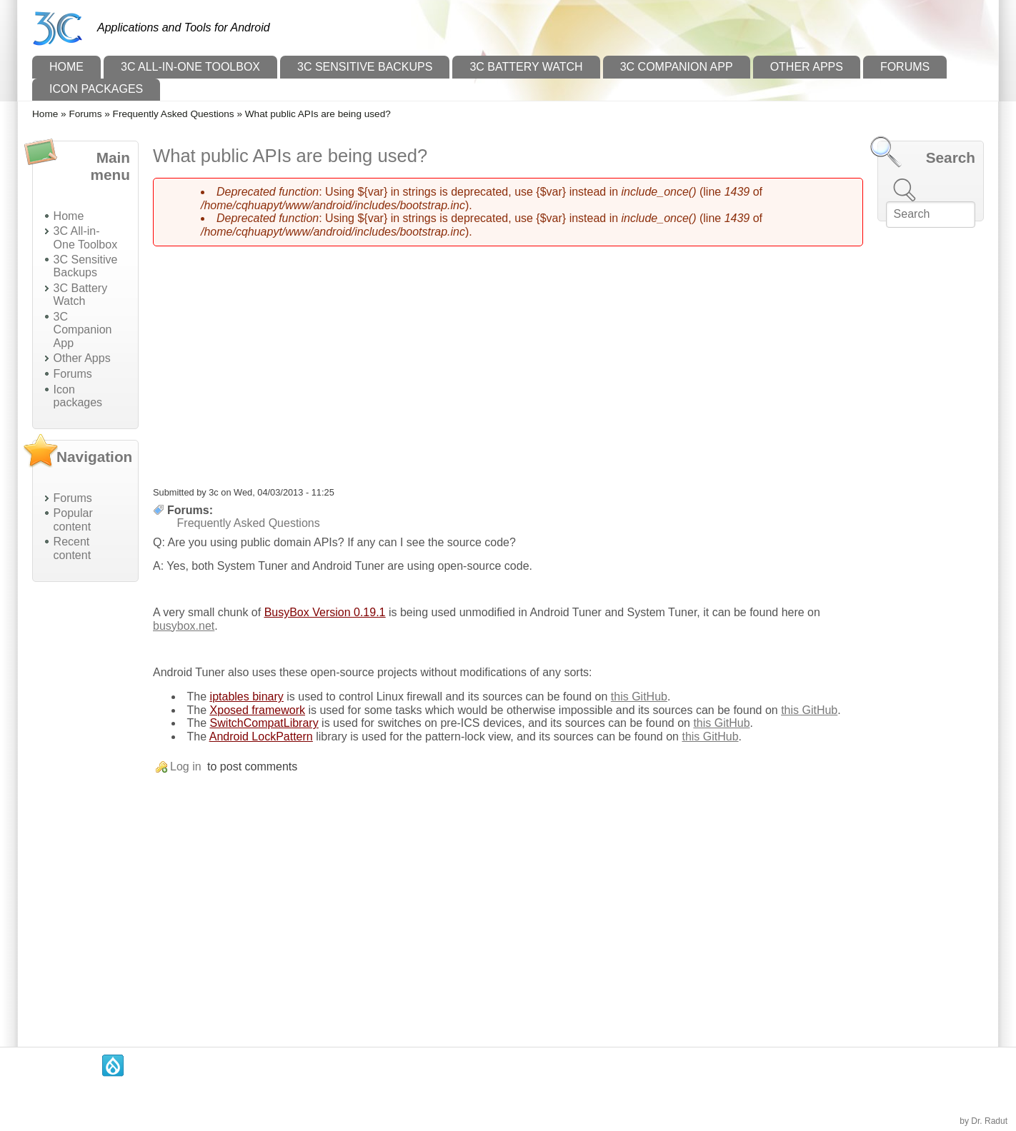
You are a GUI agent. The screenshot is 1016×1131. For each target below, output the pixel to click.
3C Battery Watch (525, 67)
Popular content (73, 519)
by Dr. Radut (983, 1121)
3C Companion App (676, 67)
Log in (185, 766)
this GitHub (639, 696)
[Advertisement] (85, 807)
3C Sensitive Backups (364, 67)
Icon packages (96, 89)
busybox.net (183, 626)
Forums (905, 67)
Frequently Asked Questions (173, 114)
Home (66, 67)
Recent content (72, 548)
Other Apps (806, 67)
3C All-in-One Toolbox (190, 67)
